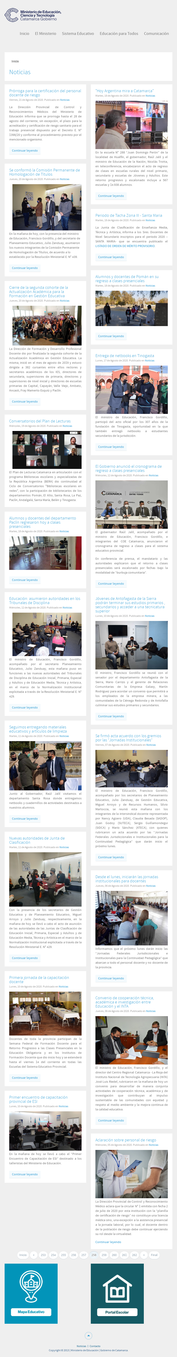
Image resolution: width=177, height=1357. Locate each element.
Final (154, 1255)
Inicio (23, 1255)
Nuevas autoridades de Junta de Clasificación (37, 840)
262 (134, 1255)
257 (83, 1255)
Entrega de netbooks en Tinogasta (124, 355)
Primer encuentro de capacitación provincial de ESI (38, 1099)
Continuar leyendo (25, 151)
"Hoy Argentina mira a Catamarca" (124, 91)
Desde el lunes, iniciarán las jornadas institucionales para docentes (126, 878)
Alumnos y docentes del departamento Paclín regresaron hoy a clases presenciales (42, 522)
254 (53, 1255)
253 (43, 1255)
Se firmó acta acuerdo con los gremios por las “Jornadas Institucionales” (128, 738)
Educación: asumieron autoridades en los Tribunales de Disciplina (44, 600)
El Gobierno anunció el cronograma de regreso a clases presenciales (128, 468)
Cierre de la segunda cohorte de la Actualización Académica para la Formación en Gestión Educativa (38, 291)
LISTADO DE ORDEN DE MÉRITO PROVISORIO (125, 246)
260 (114, 1255)
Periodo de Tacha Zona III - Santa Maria (128, 215)
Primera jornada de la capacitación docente (39, 979)
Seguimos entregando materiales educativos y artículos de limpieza (38, 729)
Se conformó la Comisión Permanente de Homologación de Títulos (44, 172)
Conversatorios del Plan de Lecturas (40, 421)
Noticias (65, 99)
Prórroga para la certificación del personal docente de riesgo (45, 93)
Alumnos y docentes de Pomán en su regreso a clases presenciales (127, 278)
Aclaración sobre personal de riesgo (125, 1140)
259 (104, 1255)
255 (63, 1255)
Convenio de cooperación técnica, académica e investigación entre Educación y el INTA (124, 1002)
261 (124, 1255)
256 (73, 1255)
